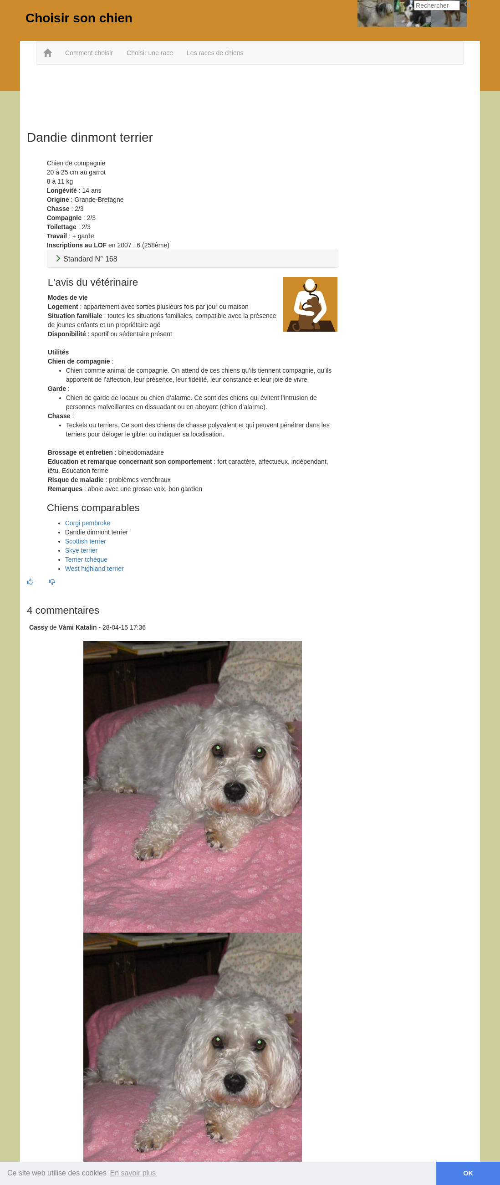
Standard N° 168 (85, 259)
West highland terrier (94, 568)
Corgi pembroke (88, 523)
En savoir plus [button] (133, 1173)
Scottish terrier (85, 541)
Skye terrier (81, 550)
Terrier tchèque (86, 559)
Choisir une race (150, 52)
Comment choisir (89, 52)
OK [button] (468, 1173)
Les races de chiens (215, 52)
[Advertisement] (250, 94)
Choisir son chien (79, 18)
